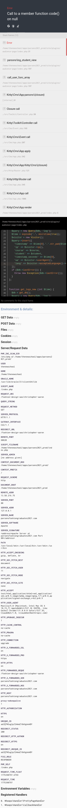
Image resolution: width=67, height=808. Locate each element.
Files (4, 329)
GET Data (7, 317)
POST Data (8, 323)
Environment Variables (15, 788)
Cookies (6, 336)
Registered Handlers (14, 794)
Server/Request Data (14, 348)
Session (6, 342)
